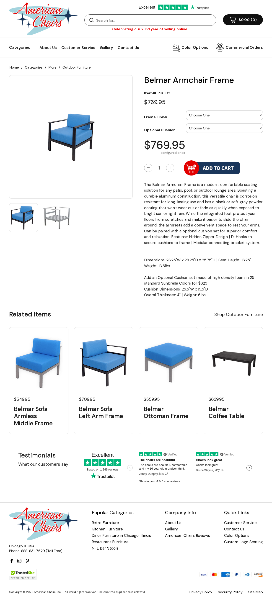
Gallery (106, 47)
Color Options (194, 47)
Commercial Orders (244, 47)
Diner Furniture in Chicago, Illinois (121, 535)
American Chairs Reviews (187, 535)
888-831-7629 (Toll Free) (41, 550)
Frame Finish (155, 117)
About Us (48, 47)
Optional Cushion (160, 130)
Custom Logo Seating (243, 542)
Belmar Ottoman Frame (166, 413)
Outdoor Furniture (76, 67)
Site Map (255, 592)
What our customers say (43, 464)
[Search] (155, 20)
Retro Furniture (105, 523)
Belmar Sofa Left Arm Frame (101, 413)
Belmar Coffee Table (226, 413)
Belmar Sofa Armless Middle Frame (33, 416)
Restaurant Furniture (110, 542)
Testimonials (37, 455)
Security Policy (230, 592)
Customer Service (78, 47)
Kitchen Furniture (107, 529)
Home (14, 67)
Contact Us (128, 47)
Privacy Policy (200, 592)
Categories (34, 67)
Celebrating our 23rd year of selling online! (150, 29)
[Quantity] (159, 168)
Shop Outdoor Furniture (238, 314)
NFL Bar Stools (105, 548)
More (53, 67)
